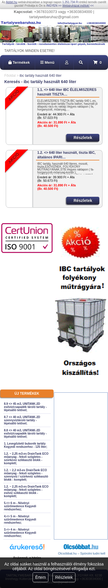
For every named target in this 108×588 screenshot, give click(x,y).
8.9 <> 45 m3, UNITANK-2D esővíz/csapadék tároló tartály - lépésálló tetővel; (25, 407)
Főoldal (10, 76)
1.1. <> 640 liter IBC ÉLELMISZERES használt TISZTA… (66, 92)
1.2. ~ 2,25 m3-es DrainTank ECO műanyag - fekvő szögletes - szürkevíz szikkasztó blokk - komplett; (26, 458)
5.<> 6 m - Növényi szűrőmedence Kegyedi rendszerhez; (20, 506)
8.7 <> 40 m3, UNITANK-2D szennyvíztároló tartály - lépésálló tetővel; (22, 420)
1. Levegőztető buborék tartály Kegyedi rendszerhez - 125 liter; (25, 445)
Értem (40, 577)
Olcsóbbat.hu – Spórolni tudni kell (81, 553)
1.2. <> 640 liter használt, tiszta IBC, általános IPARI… (66, 155)
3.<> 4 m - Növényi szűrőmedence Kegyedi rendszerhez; (20, 533)
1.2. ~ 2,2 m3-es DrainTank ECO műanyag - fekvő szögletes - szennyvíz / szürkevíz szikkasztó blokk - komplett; (26, 475)
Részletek (64, 577)
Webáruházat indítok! (75, 5)
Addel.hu (11, 2)
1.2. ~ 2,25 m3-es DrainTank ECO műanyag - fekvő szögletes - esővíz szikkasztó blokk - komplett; (26, 491)
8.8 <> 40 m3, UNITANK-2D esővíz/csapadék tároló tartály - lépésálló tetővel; (25, 433)
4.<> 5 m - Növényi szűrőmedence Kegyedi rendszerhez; (20, 519)
